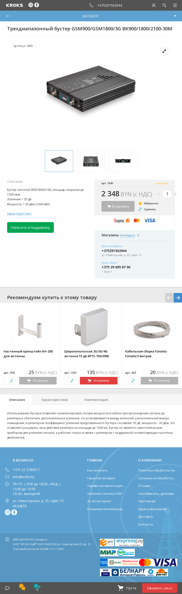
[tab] (16, 399)
